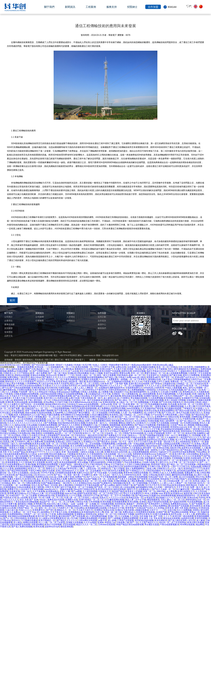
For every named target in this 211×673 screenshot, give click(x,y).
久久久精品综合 (199, 381)
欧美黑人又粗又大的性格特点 (90, 456)
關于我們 (49, 8)
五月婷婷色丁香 (52, 466)
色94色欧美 (120, 504)
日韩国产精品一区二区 (27, 508)
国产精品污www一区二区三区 (133, 419)
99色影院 (164, 479)
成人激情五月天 (87, 439)
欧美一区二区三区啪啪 (82, 487)
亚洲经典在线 (37, 388)
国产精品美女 (103, 441)
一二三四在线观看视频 (58, 408)
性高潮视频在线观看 (157, 404)
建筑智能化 (28, 360)
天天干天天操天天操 (143, 441)
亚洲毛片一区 (197, 441)
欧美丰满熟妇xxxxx (95, 381)
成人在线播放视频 (105, 504)
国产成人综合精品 (81, 396)
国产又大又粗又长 (181, 466)
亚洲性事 (9, 402)
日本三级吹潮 (67, 417)
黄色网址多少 (189, 392)
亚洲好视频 (30, 464)
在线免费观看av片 (15, 464)
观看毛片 (130, 423)
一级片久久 (115, 475)
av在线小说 (52, 460)
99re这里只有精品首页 (84, 489)
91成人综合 (55, 406)
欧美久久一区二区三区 (93, 433)
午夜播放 (71, 454)
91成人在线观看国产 (50, 435)
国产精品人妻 (111, 377)
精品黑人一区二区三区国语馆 (68, 433)
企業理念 (8, 321)
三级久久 (13, 444)
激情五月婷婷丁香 (124, 485)
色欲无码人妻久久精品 (57, 504)
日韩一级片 (26, 491)
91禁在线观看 (21, 402)
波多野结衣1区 (153, 439)
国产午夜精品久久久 (135, 470)
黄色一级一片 (18, 483)
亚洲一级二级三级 (113, 512)
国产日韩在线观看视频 (19, 388)
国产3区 (49, 510)
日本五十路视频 (34, 417)
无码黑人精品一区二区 (85, 375)
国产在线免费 (78, 516)
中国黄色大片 (104, 491)
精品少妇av (36, 377)
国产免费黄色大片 (112, 435)
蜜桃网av (11, 371)
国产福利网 (139, 485)
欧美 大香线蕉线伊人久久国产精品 (30, 414)
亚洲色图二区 (42, 429)
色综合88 (65, 419)
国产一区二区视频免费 (71, 466)
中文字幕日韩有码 (94, 464)
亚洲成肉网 (49, 441)
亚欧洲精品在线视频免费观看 (21, 516)
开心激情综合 (31, 446)
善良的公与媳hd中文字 (160, 452)
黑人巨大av (47, 481)
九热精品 (164, 375)
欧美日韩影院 (17, 410)
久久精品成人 (31, 448)
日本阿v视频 (114, 412)
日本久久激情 (163, 381)
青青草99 (127, 473)
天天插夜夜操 (202, 392)
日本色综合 (80, 435)
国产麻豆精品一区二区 (74, 390)
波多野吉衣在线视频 (190, 448)
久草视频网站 (31, 383)
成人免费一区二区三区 (52, 497)
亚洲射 (100, 522)
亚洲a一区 (112, 516)
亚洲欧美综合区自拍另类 (115, 452)
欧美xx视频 (133, 502)
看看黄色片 (80, 369)
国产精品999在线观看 (17, 470)
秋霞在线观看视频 (88, 408)
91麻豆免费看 (53, 414)
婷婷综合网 (126, 371)
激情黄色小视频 (25, 504)
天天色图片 (153, 483)
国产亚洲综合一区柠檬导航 (41, 456)
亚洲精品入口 (34, 379)
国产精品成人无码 (188, 450)
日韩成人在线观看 (88, 392)
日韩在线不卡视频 (125, 514)
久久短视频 (123, 516)
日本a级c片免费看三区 (171, 392)
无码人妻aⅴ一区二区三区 (173, 499)
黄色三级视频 (76, 427)
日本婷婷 (124, 448)
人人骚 (204, 448)
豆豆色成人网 (56, 429)
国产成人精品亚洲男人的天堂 (181, 520)
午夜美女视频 (149, 381)
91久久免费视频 (184, 510)
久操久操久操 (11, 510)
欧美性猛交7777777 (35, 452)
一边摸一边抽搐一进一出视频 (82, 504)
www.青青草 (164, 493)
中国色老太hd (9, 497)
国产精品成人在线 (61, 481)
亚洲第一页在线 (134, 369)
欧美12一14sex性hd (89, 450)
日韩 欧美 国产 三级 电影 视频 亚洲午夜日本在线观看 (125, 383)
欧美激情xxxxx (148, 454)
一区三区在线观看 (98, 412)
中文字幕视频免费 (108, 477)
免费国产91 (80, 477)
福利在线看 (16, 369)
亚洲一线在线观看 (69, 452)
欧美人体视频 (151, 493)
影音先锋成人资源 (125, 406)
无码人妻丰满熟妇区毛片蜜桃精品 (183, 369)
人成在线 (94, 497)
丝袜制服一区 (176, 423)
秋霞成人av (110, 522)
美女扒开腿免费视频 (166, 394)
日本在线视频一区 (111, 454)
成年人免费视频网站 (134, 468)
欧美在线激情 (178, 485)
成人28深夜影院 (182, 441)
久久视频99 (169, 437)
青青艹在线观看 (32, 410)
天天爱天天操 (112, 448)
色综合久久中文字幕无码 (48, 381)
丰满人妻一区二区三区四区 (76, 497)
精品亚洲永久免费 (58, 479)
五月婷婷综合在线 (200, 431)
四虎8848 (66, 406)
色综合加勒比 (140, 421)
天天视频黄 (103, 425)
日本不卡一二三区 (158, 510)
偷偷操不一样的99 (134, 504)
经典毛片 (35, 435)
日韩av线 (153, 475)
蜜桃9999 (18, 400)
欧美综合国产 (104, 429)
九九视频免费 (15, 439)
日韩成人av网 (124, 377)
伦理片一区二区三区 (175, 433)
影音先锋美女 (196, 506)
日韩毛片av (196, 379)
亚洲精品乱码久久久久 (108, 419)
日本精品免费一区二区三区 (179, 481)
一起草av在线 (105, 404)
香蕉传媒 (23, 406)
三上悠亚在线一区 (92, 468)
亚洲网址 (98, 510)
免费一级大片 (196, 487)
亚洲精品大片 (90, 441)
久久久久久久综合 (117, 497)
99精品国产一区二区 (182, 396)
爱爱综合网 (124, 373)
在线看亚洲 (14, 491)
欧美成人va (96, 402)
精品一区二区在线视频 (89, 444)
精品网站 (200, 524)
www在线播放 (133, 408)
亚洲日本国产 (106, 369)
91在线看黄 (154, 479)
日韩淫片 (74, 408)
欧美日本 (40, 516)
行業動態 (39, 321)
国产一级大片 (100, 431)
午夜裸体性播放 (112, 460)
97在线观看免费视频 (72, 394)
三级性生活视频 (86, 452)
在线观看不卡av (121, 392)
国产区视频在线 (18, 450)
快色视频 (82, 377)
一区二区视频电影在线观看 (117, 381)
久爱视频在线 (131, 394)
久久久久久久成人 (152, 385)
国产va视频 (76, 491)
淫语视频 (196, 435)
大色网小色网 (148, 462)
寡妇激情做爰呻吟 (137, 392)
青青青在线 (91, 514)
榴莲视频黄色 (153, 499)
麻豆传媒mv (20, 493)
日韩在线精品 (20, 518)
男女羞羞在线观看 (32, 481)
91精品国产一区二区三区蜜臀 (22, 495)
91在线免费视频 (194, 502)
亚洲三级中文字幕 (62, 487)
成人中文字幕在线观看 (185, 439)
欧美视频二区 (35, 396)
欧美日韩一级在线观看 (183, 516)
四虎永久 (103, 497)
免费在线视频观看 (65, 514)
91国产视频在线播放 (50, 483)
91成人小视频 (96, 373)
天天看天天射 (119, 369)
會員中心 (102, 324)
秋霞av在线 (108, 510)
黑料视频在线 (117, 421)
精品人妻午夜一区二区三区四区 (84, 383)
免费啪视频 (143, 402)
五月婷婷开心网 (22, 441)
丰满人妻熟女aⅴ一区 (132, 435)
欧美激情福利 (88, 512)
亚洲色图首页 (62, 495)
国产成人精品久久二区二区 (192, 421)
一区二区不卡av (28, 512)
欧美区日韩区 (164, 475)
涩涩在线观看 (69, 524)
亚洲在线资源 (109, 402)
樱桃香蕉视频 (177, 406)
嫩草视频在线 (9, 390)
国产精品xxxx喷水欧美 (185, 410)
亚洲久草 (148, 406)
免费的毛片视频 (75, 479)
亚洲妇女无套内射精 (124, 510)
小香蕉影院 (150, 390)
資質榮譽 (8, 328)
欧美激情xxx (176, 493)
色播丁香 (35, 437)
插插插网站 (76, 481)
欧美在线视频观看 (67, 462)
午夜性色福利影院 (71, 379)
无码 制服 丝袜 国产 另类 (150, 516)
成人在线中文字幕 (152, 412)
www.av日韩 (70, 493)
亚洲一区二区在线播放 (90, 470)
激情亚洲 (188, 493)
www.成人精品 (138, 377)
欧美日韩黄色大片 (186, 491)
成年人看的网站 (65, 485)
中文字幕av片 (114, 431)
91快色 (202, 497)
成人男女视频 (72, 450)
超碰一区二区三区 (137, 375)
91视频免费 (75, 419)
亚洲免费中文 (160, 417)
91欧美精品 (122, 375)
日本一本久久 (171, 435)
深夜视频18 (149, 458)
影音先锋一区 (35, 497)
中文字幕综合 (117, 464)
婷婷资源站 (191, 499)
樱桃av (122, 423)
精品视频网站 (72, 439)
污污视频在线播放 (29, 520)
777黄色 (68, 421)
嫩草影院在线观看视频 (182, 475)
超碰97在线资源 (84, 493)
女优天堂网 (43, 454)
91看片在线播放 (160, 514)
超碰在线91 (186, 371)
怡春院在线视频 (140, 473)
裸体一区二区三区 (139, 404)
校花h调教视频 (35, 402)
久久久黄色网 (25, 462)
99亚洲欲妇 (191, 485)
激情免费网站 (127, 425)
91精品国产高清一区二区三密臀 (163, 477)
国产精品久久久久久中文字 (73, 448)
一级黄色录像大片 (161, 406)
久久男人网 (190, 406)
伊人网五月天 (162, 462)
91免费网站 (58, 506)
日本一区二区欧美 (105, 479)
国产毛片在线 (6, 427)
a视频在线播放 (142, 510)
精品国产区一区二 (48, 502)
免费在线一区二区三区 (180, 381)
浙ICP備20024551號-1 (108, 360)
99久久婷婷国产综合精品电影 (116, 437)
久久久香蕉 (8, 468)
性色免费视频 (141, 477)
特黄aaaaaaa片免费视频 (68, 392)
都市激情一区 (149, 448)
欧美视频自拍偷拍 (172, 398)
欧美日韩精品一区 (47, 520)
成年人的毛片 (165, 396)
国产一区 (134, 522)
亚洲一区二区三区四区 (56, 444)
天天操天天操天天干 (100, 396)
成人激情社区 (109, 398)
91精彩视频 (63, 388)
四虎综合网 (62, 398)
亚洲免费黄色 (11, 462)
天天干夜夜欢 (23, 373)
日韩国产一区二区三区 (33, 514)
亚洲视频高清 (37, 466)
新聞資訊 (70, 8)
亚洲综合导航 (163, 448)
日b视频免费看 (108, 444)
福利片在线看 (48, 470)
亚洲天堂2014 (203, 410)
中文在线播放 (136, 410)
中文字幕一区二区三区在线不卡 (183, 462)
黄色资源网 (73, 444)
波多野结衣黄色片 (143, 514)
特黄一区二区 (149, 491)
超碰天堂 (138, 406)
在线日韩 (171, 510)
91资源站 (76, 400)
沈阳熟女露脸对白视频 (13, 446)
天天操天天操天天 (84, 510)
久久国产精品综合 (119, 450)
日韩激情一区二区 (155, 437)
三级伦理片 (24, 377)
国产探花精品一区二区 (52, 379)
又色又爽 (99, 452)
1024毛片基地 (47, 473)
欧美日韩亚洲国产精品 (65, 456)
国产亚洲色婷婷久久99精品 (156, 504)
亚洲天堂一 (166, 466)
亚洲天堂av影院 (111, 373)
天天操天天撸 (179, 497)
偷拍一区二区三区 (47, 508)
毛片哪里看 (30, 429)
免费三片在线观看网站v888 (97, 421)
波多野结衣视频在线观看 (135, 466)
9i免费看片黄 (128, 495)
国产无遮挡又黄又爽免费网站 (171, 446)
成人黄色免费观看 (147, 394)
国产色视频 (197, 504)
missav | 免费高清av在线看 (51, 499)
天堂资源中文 (152, 375)
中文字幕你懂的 (81, 417)
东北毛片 (129, 421)
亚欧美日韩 (175, 448)
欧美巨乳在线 (175, 514)
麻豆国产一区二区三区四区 (127, 417)
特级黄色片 (177, 402)
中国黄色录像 (189, 419)
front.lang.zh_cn (201, 6)
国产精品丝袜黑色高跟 (169, 431)
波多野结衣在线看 (153, 444)
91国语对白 (175, 456)
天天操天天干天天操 (18, 396)
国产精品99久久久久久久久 (108, 385)
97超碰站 (102, 518)
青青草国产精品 (158, 464)
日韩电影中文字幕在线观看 (86, 485)
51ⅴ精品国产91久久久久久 (188, 437)
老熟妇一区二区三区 (107, 514)
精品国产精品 (118, 491)
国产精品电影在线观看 (158, 427)
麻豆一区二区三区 (51, 417)
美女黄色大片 (92, 410)
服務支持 (111, 8)
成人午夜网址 (123, 398)
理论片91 (200, 477)
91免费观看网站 (14, 514)
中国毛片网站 (35, 470)
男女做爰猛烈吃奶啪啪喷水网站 (175, 429)
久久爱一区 (126, 412)
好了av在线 (73, 371)
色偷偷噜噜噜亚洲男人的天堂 (13, 379)
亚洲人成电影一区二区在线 (134, 427)
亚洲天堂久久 (196, 412)
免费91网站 (12, 377)
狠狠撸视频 (115, 425)
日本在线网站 (192, 454)
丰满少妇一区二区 (55, 421)
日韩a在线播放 (23, 487)
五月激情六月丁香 (133, 429)
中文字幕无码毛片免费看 (113, 470)
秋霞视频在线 (78, 406)
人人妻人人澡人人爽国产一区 (173, 483)
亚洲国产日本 (29, 369)
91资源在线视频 (43, 412)
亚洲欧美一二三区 (65, 375)
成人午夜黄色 (42, 479)
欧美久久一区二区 (36, 468)
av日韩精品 (78, 421)
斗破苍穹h (45, 437)
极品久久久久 (175, 419)
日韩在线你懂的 (153, 470)
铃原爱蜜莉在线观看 (145, 512)
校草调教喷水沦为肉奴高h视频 (75, 414)
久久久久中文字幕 (151, 429)
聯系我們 (102, 328)
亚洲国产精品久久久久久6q (136, 456)
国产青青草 (142, 479)
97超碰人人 (201, 408)
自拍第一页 (116, 441)
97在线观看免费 (136, 450)
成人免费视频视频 (135, 390)
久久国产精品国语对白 (168, 450)
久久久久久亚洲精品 (67, 377)
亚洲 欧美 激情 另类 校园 (176, 508)
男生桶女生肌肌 (151, 524)
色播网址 (201, 433)
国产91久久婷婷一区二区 (163, 489)
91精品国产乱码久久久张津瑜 (150, 508)
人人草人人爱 (188, 514)
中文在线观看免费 (37, 460)
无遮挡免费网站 (46, 446)
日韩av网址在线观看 (87, 520)
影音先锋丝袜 (51, 388)
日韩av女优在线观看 (61, 400)
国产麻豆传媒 (175, 375)
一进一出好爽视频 (21, 485)
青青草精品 (186, 431)
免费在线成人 (129, 512)
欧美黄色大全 (186, 460)
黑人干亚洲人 (45, 450)
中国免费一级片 (26, 392)
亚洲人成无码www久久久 (67, 470)
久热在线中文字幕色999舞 (31, 489)
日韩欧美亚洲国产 (115, 462)
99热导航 (161, 491)
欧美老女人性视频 (133, 491)
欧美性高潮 (38, 526)
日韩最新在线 (169, 383)
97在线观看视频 (56, 493)
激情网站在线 (154, 379)
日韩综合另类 (81, 502)
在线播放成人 (144, 489)
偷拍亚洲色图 (66, 526)
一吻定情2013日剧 (94, 435)
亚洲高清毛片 (59, 450)
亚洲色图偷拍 (9, 487)
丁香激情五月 (188, 408)
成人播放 (200, 520)
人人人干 (167, 516)
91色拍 (89, 423)
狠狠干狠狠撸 (47, 410)
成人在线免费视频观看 (138, 452)
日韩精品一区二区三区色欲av (189, 383)
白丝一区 (201, 499)
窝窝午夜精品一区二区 (154, 373)
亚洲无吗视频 (201, 518)
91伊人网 (99, 512)
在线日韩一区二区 (15, 429)
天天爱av (46, 385)
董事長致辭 (9, 324)
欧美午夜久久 (50, 398)
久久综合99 (201, 491)
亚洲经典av (68, 369)
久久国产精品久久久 (148, 522)
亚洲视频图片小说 (88, 425)
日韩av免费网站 (159, 506)
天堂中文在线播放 (19, 473)
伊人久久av (137, 381)
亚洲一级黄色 (151, 450)
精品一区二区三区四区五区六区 (107, 493)
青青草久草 (202, 470)
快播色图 (68, 429)
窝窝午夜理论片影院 (30, 431)
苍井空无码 (138, 460)
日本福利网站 (92, 369)
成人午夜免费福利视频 (96, 516)
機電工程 (69, 360)
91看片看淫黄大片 (40, 390)
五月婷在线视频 (175, 390)
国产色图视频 (50, 423)
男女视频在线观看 (139, 398)
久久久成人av (6, 400)
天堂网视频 (177, 458)
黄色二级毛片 (189, 388)
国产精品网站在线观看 (177, 512)
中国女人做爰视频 (173, 388)
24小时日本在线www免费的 (28, 385)
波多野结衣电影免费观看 (183, 452)
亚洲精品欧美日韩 (46, 495)
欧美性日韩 (30, 479)
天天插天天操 (91, 429)
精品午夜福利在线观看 (158, 502)
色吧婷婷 (137, 454)
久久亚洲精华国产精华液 (151, 408)
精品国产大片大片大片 (131, 431)
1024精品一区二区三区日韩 (130, 458)
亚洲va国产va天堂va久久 (186, 377)
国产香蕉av (156, 383)
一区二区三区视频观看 (132, 385)
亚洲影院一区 (118, 394)
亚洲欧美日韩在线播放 (78, 373)
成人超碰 (112, 520)
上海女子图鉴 (184, 414)
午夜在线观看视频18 (169, 524)
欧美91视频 (105, 502)
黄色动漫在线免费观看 (132, 396)
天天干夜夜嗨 (38, 491)
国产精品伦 (116, 427)
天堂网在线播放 (24, 390)
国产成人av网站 (107, 485)
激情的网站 (78, 429)
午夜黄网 (119, 456)
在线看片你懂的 (163, 458)
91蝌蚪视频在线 (193, 446)
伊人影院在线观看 (86, 385)
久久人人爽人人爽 (128, 439)
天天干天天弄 (182, 487)
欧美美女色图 (38, 444)
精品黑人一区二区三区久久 (49, 369)
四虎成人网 (8, 441)
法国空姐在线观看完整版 (51, 394)
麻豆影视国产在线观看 (178, 506)
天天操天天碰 (61, 402)
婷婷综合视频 (139, 371)
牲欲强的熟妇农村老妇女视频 (71, 423)
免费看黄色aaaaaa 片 (180, 504)
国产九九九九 (93, 477)
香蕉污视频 (107, 481)
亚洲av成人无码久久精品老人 (68, 441)
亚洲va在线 (192, 497)
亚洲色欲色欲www (49, 431)
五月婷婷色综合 (129, 475)
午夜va (106, 464)
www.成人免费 (55, 477)
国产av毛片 (148, 369)
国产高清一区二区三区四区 (106, 487)
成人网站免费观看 (135, 481)
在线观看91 (191, 400)
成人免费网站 (103, 408)
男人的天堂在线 (46, 383)
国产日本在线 (165, 402)
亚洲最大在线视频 (74, 522)
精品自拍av (151, 446)
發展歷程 (8, 332)
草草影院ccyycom (178, 427)
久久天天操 (64, 460)
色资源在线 (32, 518)
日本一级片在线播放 (90, 400)
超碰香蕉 (141, 439)
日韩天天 (49, 487)
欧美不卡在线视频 (53, 524)
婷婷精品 (193, 508)
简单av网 (105, 427)
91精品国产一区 (164, 454)
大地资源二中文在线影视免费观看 (30, 421)
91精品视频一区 (24, 371)
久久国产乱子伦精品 (159, 456)
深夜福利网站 (37, 524)
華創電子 (79, 360)
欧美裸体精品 (52, 491)
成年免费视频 (25, 444)
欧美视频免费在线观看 (96, 508)
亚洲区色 (9, 375)
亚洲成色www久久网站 (99, 506)
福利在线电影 (119, 489)
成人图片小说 (200, 475)
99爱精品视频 (201, 425)
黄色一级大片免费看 (106, 375)
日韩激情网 (121, 444)
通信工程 (59, 360)
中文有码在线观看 (34, 398)
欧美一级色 (142, 475)
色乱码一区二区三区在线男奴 (172, 522)
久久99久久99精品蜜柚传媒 (137, 464)
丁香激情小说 (150, 460)
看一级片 (98, 398)
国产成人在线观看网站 (134, 446)
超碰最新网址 (21, 468)
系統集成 (39, 360)
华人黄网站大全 (156, 473)
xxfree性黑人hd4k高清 (153, 388)
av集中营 (102, 520)
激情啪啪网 (47, 506)
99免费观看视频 (168, 495)
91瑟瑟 (186, 458)
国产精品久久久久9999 (68, 425)
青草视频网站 (29, 439)
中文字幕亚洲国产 (92, 427)
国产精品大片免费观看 (145, 425)
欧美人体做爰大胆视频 (175, 400)
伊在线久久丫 (173, 371)
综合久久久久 (61, 371)
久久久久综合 (109, 406)
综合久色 (35, 485)
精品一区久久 (147, 417)
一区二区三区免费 (65, 502)
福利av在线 (20, 425)
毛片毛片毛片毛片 (153, 485)
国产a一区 (8, 518)
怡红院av (167, 485)
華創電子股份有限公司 (18, 7)
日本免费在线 (24, 433)
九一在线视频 (111, 423)
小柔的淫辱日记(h (114, 466)
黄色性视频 (185, 417)
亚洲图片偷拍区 (151, 396)
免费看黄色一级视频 (117, 379)
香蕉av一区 (194, 512)
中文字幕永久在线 (58, 512)
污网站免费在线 (32, 483)
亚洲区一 (109, 456)
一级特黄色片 (78, 464)
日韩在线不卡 (187, 444)
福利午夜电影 (56, 390)
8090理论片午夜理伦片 (96, 390)
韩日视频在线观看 (172, 408)
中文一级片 (127, 441)
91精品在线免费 (138, 437)
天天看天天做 (18, 398)
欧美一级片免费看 (38, 373)
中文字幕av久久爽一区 (37, 493)
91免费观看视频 (19, 458)
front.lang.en (196, 6)
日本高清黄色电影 (107, 410)
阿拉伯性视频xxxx (57, 454)
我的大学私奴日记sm (156, 371)
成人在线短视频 (127, 487)
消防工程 (49, 360)
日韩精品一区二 (130, 414)
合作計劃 (102, 317)
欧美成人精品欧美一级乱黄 (73, 381)
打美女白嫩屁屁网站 (99, 414)
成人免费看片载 (105, 392)
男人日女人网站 (89, 419)
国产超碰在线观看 (177, 502)
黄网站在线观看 (30, 522)
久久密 (110, 417)
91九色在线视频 (61, 446)
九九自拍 (134, 516)
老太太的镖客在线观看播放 (82, 446)
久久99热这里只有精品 (44, 392)
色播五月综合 (83, 473)
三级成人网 (150, 468)
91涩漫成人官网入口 (20, 435)
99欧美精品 (36, 433)
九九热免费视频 (155, 398)
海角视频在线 (119, 483)
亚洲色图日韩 (39, 504)
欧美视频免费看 (119, 502)
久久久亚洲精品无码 (81, 483)
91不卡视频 (144, 414)
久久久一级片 (176, 468)
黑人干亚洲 (50, 514)
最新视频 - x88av (126, 477)
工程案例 (90, 8)
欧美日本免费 (6, 466)
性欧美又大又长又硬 (83, 431)
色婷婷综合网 (187, 518)
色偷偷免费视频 (150, 431)
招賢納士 (132, 8)
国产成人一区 (60, 475)
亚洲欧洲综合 (123, 410)
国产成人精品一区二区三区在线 (129, 400)
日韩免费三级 (122, 522)
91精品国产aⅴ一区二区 (36, 408)
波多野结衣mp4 (52, 526)
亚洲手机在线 (168, 385)
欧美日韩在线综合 (104, 489)
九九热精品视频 (115, 473)
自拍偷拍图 (204, 398)
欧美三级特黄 (37, 487)
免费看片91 (12, 489)
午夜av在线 (126, 460)
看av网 (68, 437)
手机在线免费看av (132, 462)
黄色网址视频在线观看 (17, 460)
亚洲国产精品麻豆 (17, 417)
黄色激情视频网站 (95, 377)
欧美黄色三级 (116, 414)
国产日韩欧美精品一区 (43, 371)
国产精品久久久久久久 (66, 520)
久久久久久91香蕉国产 (25, 381)
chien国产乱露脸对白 (102, 483)
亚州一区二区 (137, 373)
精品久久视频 (168, 439)
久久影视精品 (135, 448)
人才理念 (71, 317)
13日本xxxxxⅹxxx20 (43, 475)
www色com (49, 489)
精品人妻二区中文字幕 (135, 499)
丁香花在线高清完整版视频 (25, 502)
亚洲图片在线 (71, 499)
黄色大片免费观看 (191, 375)
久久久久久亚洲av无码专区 (64, 385)
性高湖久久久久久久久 (38, 406)
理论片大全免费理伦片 (133, 493)
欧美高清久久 (82, 454)
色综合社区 (51, 375)
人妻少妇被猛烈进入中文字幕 (97, 394)
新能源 (18, 360)
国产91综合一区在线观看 (32, 404)
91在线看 (172, 404)
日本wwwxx (162, 390)
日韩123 (196, 493)
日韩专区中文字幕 (91, 495)
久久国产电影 (76, 460)
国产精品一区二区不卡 (110, 495)
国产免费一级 (17, 408)
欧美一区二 (194, 385)
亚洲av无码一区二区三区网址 (109, 446)
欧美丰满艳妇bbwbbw (158, 419)
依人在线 (148, 433)
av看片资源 (74, 398)
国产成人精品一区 (192, 390)
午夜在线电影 (86, 398)
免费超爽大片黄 (191, 473)
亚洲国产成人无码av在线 (29, 506)
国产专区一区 (167, 377)
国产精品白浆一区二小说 (93, 466)
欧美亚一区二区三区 (91, 481)
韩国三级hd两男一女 (169, 421)
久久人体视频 (11, 392)
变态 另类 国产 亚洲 (29, 499)
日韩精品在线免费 (171, 444)
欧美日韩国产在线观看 (110, 371)
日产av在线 (156, 414)
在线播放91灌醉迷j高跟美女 (111, 388)
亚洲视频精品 (74, 512)
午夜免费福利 (24, 437)
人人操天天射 (53, 419)
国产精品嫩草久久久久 (94, 460)
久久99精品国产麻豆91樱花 (76, 412)
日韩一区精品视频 (135, 444)
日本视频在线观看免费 (65, 473)
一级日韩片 (66, 483)
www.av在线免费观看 (88, 404)
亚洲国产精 (161, 512)
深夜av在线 (173, 417)
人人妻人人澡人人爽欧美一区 (84, 388)
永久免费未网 (36, 441)
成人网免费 (171, 491)
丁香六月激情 (118, 468)
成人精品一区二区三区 (126, 402)
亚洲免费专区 (38, 510)
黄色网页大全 (57, 437)
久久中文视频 (75, 495)
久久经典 (157, 487)
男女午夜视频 (17, 383)
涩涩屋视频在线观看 (197, 479)
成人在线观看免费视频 (176, 373)
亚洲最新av (79, 514)
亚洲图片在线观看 (89, 379)
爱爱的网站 (201, 514)
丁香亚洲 (195, 429)
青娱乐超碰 (30, 412)
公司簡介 (8, 317)
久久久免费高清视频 (173, 473)
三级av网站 (195, 489)
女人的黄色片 (153, 392)
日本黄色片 (72, 404)
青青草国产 (130, 508)
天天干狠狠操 (160, 369)
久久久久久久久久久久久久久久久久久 (25, 423)
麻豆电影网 (116, 396)
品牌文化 (8, 336)
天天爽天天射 (154, 466)
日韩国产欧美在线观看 (132, 433)
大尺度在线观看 (183, 394)
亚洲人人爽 (64, 491)
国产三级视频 (114, 518)
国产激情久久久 (49, 377)
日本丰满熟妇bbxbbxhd (79, 402)
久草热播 (153, 402)
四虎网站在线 (41, 477)
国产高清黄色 (51, 516)
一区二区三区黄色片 (137, 379)
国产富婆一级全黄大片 (164, 441)
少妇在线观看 (39, 419)
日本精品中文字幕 (115, 508)
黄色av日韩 (190, 433)
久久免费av (14, 512)
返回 (12, 300)
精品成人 (112, 458)
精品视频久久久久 (164, 497)
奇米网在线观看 (187, 524)
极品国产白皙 (182, 385)
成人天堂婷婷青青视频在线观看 (57, 396)
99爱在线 (137, 506)
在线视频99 (48, 433)
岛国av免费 (196, 466)
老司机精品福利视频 (186, 470)
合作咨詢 (102, 321)
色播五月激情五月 (15, 479)
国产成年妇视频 (66, 431)
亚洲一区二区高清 (121, 404)
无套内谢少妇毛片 (196, 483)
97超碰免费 (159, 433)
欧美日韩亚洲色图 (93, 406)
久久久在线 (126, 454)
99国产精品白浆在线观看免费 (129, 524)
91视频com (154, 495)
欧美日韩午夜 (178, 454)
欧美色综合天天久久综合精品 (40, 427)
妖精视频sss (47, 458)
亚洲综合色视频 (37, 375)
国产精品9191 (197, 414)
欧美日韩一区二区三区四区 (190, 404)
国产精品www (141, 495)
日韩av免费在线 (88, 458)
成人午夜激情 (6, 394)
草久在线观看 (38, 462)
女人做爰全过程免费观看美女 (52, 518)
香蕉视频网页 (58, 439)
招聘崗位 (71, 321)
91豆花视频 (104, 450)
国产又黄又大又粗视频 (125, 479)
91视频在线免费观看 (47, 425)
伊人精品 (17, 522)
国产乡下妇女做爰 (98, 473)
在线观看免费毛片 (134, 388)
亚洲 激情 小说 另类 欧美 (150, 518)
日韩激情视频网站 (181, 379)
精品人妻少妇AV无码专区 (107, 439)
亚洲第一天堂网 (61, 458)
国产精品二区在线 (49, 485)
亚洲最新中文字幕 (190, 398)
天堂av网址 (79, 508)
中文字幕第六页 (168, 470)
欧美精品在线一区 (134, 497)
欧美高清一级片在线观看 (16, 456)
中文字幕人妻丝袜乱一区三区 (37, 400)
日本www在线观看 (106, 524)
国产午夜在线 (60, 410)
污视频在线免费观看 (87, 518)
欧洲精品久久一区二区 (64, 510)
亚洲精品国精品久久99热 (76, 506)
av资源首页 (149, 497)
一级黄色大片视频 (15, 448)
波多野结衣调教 (118, 408)
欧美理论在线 (150, 410)
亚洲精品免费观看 (129, 518)
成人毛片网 (72, 518)
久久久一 (103, 379)
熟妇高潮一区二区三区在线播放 (17, 419)
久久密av (32, 454)
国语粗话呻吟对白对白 (55, 404)
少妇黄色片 (140, 423)
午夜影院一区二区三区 (121, 506)
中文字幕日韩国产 (178, 479)
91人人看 (43, 522)
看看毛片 (50, 468)
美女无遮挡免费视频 (89, 371)
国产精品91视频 (43, 439)
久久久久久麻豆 (53, 452)
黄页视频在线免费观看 (47, 464)
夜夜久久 (147, 506)
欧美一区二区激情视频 (136, 483)
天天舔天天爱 (19, 427)
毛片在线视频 (162, 423)
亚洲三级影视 (198, 394)
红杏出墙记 (5, 412)
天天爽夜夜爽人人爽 (95, 448)
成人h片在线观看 (187, 477)
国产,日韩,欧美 (62, 427)
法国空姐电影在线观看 (19, 524)
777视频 (9, 414)
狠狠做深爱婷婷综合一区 (188, 495)
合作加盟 (153, 8)
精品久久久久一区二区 (86, 524)
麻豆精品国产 (65, 516)
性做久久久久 (25, 510)
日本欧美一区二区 (113, 433)
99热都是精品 (203, 464)
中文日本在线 (34, 458)
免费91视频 (102, 458)
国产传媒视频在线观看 (153, 435)
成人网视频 (189, 425)
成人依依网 (22, 497)
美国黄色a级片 (153, 377)
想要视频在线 (163, 425)
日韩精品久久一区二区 (155, 481)
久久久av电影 (90, 522)
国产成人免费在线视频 (21, 526)
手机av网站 (201, 452)
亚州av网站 (48, 402)
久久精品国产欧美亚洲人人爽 (68, 468)
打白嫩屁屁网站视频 (114, 499)
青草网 (10, 493)
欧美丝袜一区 (67, 435)
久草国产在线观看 (125, 520)
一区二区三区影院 (56, 522)
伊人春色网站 (43, 512)
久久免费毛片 (13, 404)
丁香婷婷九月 (13, 431)
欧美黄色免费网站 (166, 410)
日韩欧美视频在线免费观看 (25, 394)
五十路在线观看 (90, 491)
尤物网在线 (196, 417)
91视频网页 (137, 412)
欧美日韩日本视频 (195, 522)
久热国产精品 (65, 464)
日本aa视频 (31, 425)
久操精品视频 (118, 429)
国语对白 (15, 520)
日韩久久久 (8, 425)
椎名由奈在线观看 (171, 518)
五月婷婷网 (57, 412)
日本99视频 (94, 502)
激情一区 (97, 475)
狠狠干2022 (32, 450)
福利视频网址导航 (144, 487)
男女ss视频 (82, 462)
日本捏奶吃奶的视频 (154, 400)
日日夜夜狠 (204, 377)
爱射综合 (9, 381)
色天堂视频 (8, 421)
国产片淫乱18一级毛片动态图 (175, 412)
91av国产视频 (90, 479)
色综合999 (189, 402)
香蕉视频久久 (184, 435)
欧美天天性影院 (61, 383)
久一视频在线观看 (64, 489)
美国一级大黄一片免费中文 (79, 475)
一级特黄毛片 (169, 487)
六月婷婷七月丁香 (64, 508)
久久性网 (151, 423)
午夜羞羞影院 (96, 454)
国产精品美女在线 (24, 475)
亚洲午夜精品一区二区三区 (91, 499)
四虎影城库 (196, 458)
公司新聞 (39, 317)
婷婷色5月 (106, 468)
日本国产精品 (176, 425)
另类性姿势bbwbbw (117, 390)
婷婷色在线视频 (22, 375)
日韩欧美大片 (163, 468)
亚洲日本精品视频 (98, 417)
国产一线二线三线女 (57, 373)
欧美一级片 (99, 423)
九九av (106, 475)
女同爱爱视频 (17, 412)
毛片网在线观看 (169, 414)
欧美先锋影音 (161, 520)
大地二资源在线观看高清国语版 (86, 437)
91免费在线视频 (191, 423)
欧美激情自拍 (107, 400)
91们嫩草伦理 (182, 489)
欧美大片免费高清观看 (49, 448)
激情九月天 (132, 489)
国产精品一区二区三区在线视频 (181, 464)
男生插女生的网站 (8, 433)
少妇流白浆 (34, 473)
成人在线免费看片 (76, 410)
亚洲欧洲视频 (120, 481)
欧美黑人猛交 (52, 462)
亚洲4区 (143, 502)
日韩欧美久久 (9, 373)
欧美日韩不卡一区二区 (168, 460)
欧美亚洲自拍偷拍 (21, 466)
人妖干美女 (167, 379)
